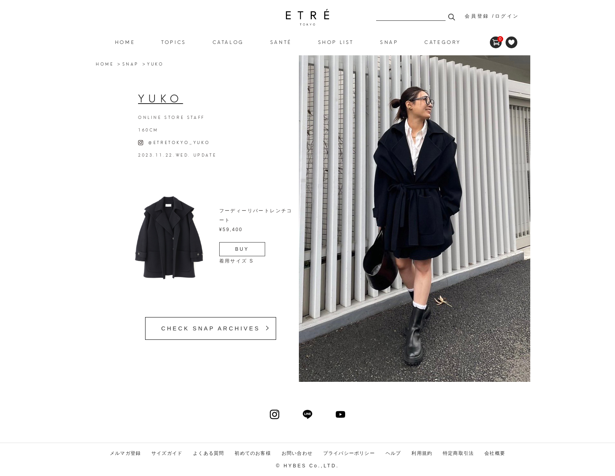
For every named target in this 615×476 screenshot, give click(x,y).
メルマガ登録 (125, 453)
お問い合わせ (297, 453)
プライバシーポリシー (349, 453)
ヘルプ (393, 453)
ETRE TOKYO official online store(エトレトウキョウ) (307, 17)
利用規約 (421, 453)
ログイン (507, 16)
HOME (125, 42)
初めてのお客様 (253, 453)
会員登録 (477, 16)
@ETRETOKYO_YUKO (174, 142)
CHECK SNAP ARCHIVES (210, 328)
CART (496, 39)
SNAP (130, 63)
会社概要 (494, 453)
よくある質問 (208, 453)
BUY (242, 249)
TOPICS (173, 42)
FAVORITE (511, 42)
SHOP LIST (336, 42)
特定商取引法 (458, 453)
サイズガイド (166, 453)
